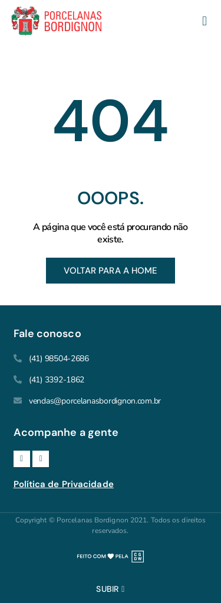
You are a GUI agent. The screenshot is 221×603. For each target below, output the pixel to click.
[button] (204, 21)
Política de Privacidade (64, 484)
